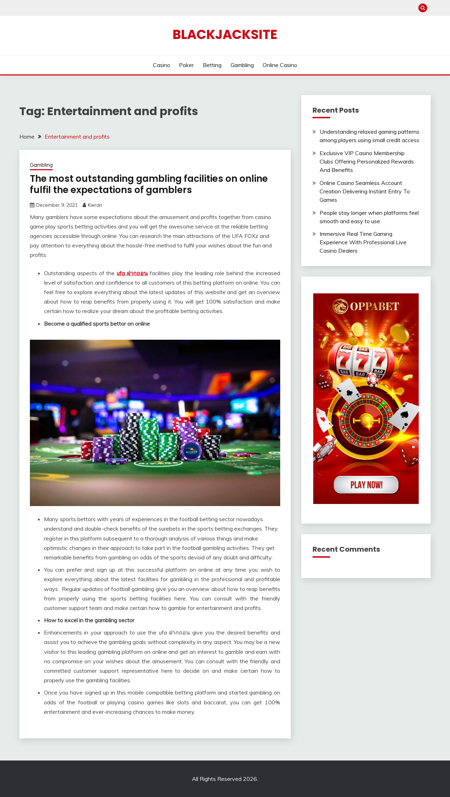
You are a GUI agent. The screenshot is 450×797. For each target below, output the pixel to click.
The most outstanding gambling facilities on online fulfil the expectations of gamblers (149, 184)
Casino (161, 64)
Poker (186, 64)
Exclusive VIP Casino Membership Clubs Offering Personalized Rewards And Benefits (367, 161)
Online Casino (280, 64)
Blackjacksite (225, 34)
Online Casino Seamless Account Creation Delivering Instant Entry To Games (365, 191)
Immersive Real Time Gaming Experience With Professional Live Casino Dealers (363, 242)
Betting (212, 64)
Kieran (95, 205)
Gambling (242, 64)
